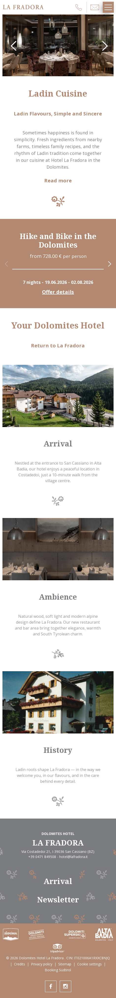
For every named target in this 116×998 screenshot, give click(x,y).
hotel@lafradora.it (73, 856)
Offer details (58, 292)
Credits (19, 964)
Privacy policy (41, 964)
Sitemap (64, 964)
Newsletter (58, 900)
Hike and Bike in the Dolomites (58, 240)
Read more (58, 181)
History (58, 750)
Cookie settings (89, 964)
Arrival (58, 444)
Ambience (58, 597)
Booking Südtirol (58, 970)
